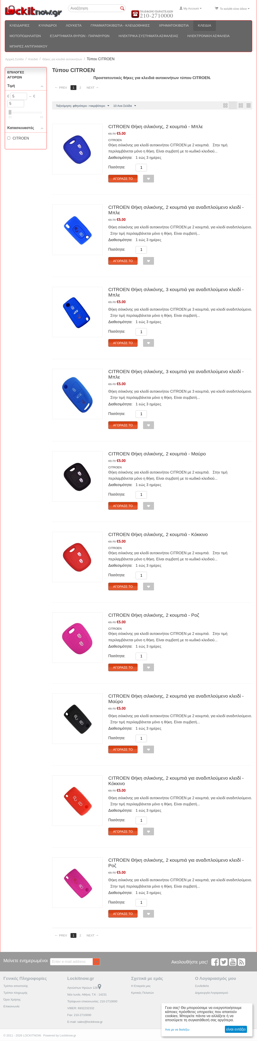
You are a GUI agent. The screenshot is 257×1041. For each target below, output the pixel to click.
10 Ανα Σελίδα (124, 106)
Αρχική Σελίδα (14, 59)
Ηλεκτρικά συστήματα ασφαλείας (148, 36)
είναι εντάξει (235, 1029)
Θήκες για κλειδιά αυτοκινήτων (62, 59)
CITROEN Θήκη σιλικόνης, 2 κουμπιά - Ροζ (153, 615)
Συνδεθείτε (202, 986)
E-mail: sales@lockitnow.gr (85, 1022)
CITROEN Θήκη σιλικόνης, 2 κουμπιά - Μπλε (155, 126)
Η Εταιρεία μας (141, 986)
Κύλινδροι (48, 25)
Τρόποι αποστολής (15, 986)
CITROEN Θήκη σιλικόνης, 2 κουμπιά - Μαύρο (157, 454)
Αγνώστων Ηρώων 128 (84, 988)
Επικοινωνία (11, 1006)
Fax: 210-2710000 (79, 1015)
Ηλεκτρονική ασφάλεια (208, 36)
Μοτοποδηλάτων (25, 36)
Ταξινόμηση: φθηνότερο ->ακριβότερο (82, 106)
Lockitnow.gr (68, 1035)
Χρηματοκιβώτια (174, 25)
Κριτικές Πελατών (142, 993)
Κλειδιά (204, 25)
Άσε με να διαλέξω (177, 1029)
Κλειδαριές (20, 25)
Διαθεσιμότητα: (120, 158)
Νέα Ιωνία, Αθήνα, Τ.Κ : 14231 (87, 994)
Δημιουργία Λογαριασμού (211, 993)
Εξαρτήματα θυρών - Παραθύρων (80, 36)
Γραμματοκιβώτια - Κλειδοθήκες (120, 25)
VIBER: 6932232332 (80, 1008)
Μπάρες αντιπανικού (29, 46)
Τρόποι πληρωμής (15, 993)
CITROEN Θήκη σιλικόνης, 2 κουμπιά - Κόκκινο (158, 534)
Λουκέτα (73, 25)
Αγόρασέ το (123, 179)
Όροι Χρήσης (12, 999)
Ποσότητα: (116, 167)
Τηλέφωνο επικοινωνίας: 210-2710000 (92, 1001)
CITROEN (115, 140)
